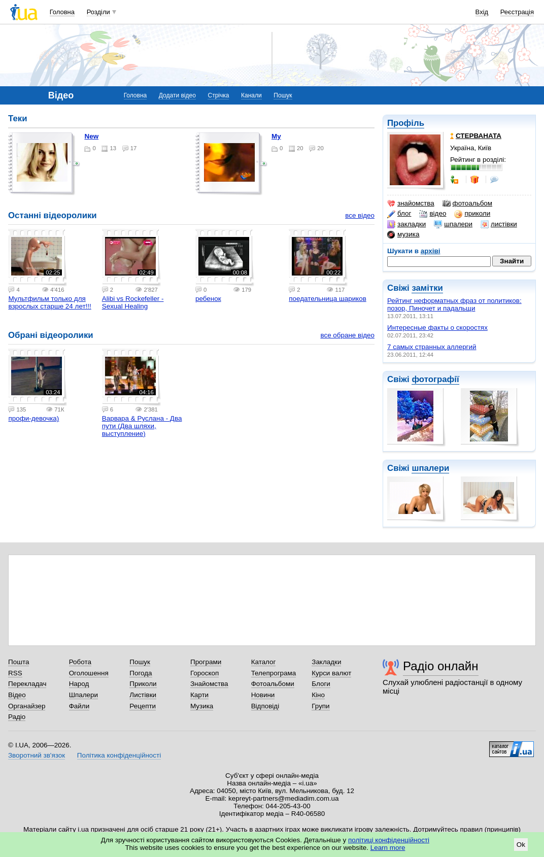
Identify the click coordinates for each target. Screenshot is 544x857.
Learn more (387, 847)
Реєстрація (517, 12)
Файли (79, 706)
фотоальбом (467, 203)
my (276, 136)
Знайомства (209, 684)
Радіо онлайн (441, 666)
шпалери (453, 224)
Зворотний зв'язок (36, 755)
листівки (499, 224)
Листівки (142, 695)
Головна (62, 12)
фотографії (435, 379)
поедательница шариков (327, 298)
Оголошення (89, 673)
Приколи (142, 684)
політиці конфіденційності (388, 840)
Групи (320, 706)
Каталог (263, 662)
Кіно (318, 695)
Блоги (321, 684)
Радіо (16, 717)
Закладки (326, 662)
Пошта (18, 662)
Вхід (482, 12)
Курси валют (331, 673)
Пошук (283, 95)
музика (403, 234)
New (91, 136)
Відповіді (265, 706)
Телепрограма (273, 673)
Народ (79, 684)
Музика (201, 706)
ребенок (208, 298)
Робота (80, 662)
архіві (430, 251)
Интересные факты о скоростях (437, 327)
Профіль (405, 123)
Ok (521, 844)
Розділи (98, 12)
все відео (360, 215)
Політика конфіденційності (119, 755)
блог (399, 214)
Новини (263, 695)
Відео (17, 695)
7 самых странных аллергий (432, 347)
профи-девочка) (33, 418)
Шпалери (83, 695)
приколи (472, 214)
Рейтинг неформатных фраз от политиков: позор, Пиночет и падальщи (454, 304)
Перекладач (27, 684)
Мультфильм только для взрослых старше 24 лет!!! (49, 302)
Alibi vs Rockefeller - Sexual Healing (133, 302)
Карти (199, 695)
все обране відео (347, 335)
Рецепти (142, 706)
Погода (140, 673)
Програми (205, 662)
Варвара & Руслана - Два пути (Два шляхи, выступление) (142, 426)
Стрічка (218, 95)
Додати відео (177, 95)
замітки (427, 288)
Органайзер (26, 706)
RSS (15, 673)
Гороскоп (204, 673)
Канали (251, 95)
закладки (406, 224)
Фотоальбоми (272, 684)
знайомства (410, 203)
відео (432, 214)
